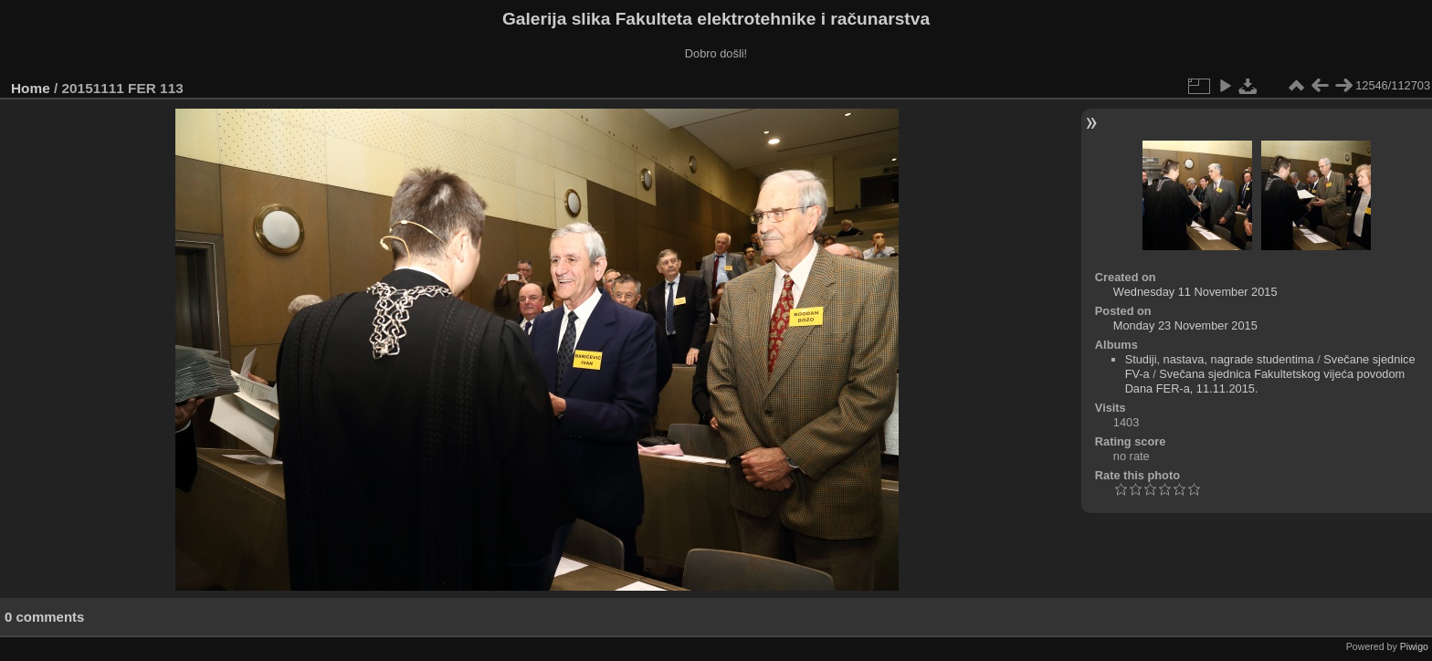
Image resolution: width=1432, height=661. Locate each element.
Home (30, 88)
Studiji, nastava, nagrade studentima (1219, 359)
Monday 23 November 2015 (1185, 325)
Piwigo (1414, 646)
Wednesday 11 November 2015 (1195, 292)
